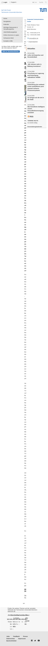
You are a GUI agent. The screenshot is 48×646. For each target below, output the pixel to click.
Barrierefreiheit (11, 641)
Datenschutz (10, 638)
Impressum (22, 638)
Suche (43, 2)
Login (4, 2)
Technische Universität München (43, 9)
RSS (30, 117)
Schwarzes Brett (21, 38)
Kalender (21, 24)
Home (5, 18)
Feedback (16, 636)
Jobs (8, 636)
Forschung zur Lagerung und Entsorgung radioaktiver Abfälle (35, 75)
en (36, 2)
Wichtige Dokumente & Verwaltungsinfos (21, 27)
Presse (25, 636)
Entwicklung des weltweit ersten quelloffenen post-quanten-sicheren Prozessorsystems (35, 87)
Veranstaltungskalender (34, 126)
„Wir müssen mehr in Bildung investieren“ (34, 65)
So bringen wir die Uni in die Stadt (35, 98)
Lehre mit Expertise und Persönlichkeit (35, 56)
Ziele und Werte (27, 621)
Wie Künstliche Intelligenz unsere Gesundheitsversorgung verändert (36, 109)
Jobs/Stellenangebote (21, 32)
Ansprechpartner (33, 41)
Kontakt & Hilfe (21, 41)
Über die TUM (27, 618)
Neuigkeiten (21, 21)
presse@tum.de (33, 38)
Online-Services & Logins (21, 35)
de (33, 2)
